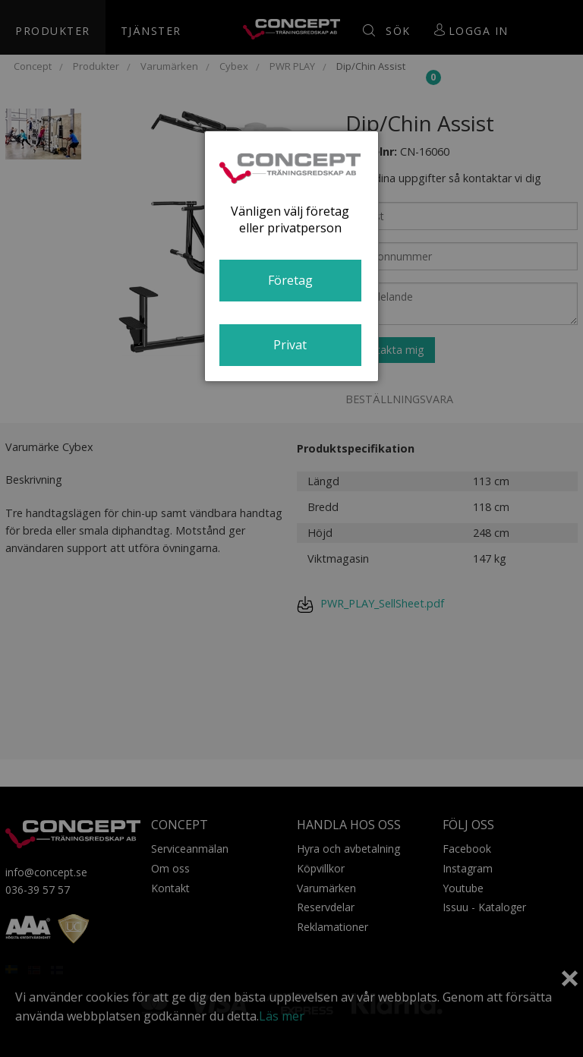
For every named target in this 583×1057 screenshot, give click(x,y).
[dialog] (291, 256)
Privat (290, 344)
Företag (290, 280)
